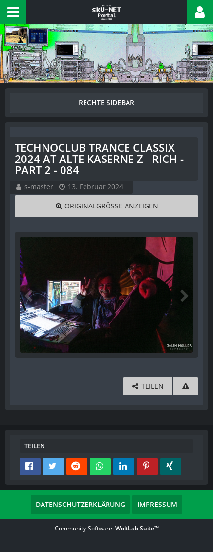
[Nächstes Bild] (183, 295)
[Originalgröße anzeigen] (106, 206)
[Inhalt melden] (185, 386)
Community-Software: (107, 528)
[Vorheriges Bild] (29, 295)
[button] (13, 12)
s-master (38, 186)
